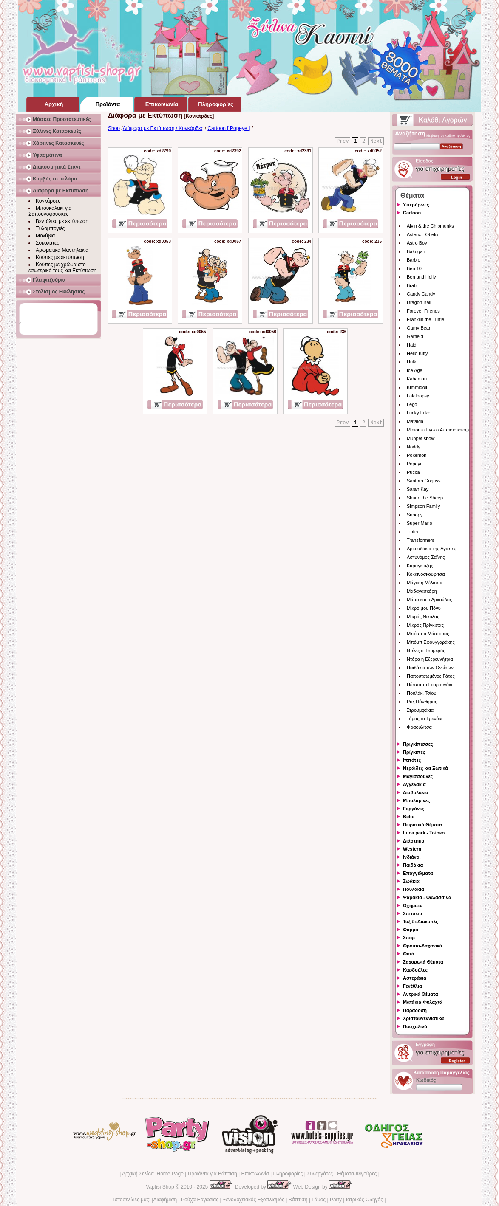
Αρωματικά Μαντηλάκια (62, 250)
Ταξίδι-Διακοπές (420, 921)
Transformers (420, 540)
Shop (114, 128)
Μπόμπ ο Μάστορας (428, 633)
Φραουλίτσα (419, 727)
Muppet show (420, 438)
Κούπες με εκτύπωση (60, 257)
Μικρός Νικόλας (423, 616)
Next (376, 141)
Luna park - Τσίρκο (424, 832)
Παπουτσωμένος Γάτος (431, 676)
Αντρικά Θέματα (420, 994)
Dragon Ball (419, 302)
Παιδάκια (413, 865)
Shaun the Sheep (425, 497)
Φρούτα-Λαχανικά (422, 945)
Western (412, 848)
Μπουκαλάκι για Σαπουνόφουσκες (50, 211)
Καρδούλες (415, 969)
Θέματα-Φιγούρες (357, 1174)
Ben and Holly (421, 276)
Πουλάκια (413, 889)
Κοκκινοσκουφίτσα (426, 574)
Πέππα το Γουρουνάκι (429, 684)
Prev (343, 141)
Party (336, 1200)
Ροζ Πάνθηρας (422, 701)
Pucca (413, 472)
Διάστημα (413, 840)
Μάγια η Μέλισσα (424, 582)
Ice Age (414, 370)
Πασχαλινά (415, 1026)
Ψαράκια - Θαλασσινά (427, 897)
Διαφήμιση (165, 1200)
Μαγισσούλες (418, 776)
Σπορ (409, 937)
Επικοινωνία (255, 1174)
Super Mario (419, 523)
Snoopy (414, 514)
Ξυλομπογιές (50, 228)
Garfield (415, 336)
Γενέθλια (412, 986)
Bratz (412, 285)
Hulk (411, 361)
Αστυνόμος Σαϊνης (426, 557)
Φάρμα (410, 929)
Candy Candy (421, 293)
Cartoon (412, 212)
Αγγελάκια (414, 784)
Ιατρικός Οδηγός (364, 1200)
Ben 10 (414, 268)
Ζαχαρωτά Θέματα (423, 961)
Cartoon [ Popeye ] (228, 128)
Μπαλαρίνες (416, 800)
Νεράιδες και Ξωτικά (425, 768)
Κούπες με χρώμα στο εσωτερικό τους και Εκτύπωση (62, 267)
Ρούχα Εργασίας (199, 1200)
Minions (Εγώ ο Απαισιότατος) (438, 429)
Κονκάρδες (48, 201)
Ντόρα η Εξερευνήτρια (430, 659)
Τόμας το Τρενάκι (424, 718)
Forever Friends (423, 310)
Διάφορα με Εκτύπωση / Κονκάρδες (163, 128)
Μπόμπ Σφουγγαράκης (431, 642)
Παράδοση (415, 1010)
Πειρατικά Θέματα (422, 824)
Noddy (413, 446)
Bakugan (416, 251)
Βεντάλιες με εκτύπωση (62, 221)
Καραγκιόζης (420, 565)
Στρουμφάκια (420, 710)
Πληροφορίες (288, 1174)
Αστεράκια (414, 978)
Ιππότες (412, 760)
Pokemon (416, 455)
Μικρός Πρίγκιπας (425, 625)
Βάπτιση (298, 1200)
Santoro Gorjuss (423, 480)
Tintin (412, 531)
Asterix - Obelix (423, 234)
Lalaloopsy (418, 395)
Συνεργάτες (320, 1174)
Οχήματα (412, 905)
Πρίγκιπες (414, 752)
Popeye (414, 463)
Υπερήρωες (416, 204)
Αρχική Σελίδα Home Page (153, 1174)
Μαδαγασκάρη (422, 591)
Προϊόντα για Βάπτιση (212, 1174)
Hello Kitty (417, 353)
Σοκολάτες (47, 243)
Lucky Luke (419, 412)
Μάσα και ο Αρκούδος (429, 599)
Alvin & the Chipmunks (430, 225)
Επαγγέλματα (418, 873)
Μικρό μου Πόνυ (424, 608)
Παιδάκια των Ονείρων (430, 667)
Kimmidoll (417, 387)
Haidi (412, 344)
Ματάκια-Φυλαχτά (422, 1002)
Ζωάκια (411, 881)
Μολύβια (45, 236)
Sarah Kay (417, 489)
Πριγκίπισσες (418, 744)
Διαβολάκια (415, 792)
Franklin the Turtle (425, 319)
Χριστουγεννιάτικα (423, 1018)
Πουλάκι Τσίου (421, 693)
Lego (412, 404)
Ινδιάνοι (412, 856)
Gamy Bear (419, 327)
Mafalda (415, 421)
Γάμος (319, 1200)
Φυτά (408, 953)
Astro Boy (417, 242)
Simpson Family (423, 506)
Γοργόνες (413, 808)
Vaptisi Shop (160, 1187)
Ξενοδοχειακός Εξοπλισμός (253, 1200)
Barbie (413, 259)
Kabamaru (417, 378)
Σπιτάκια (412, 913)
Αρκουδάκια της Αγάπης (431, 548)
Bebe (408, 816)
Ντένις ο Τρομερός (426, 650)
